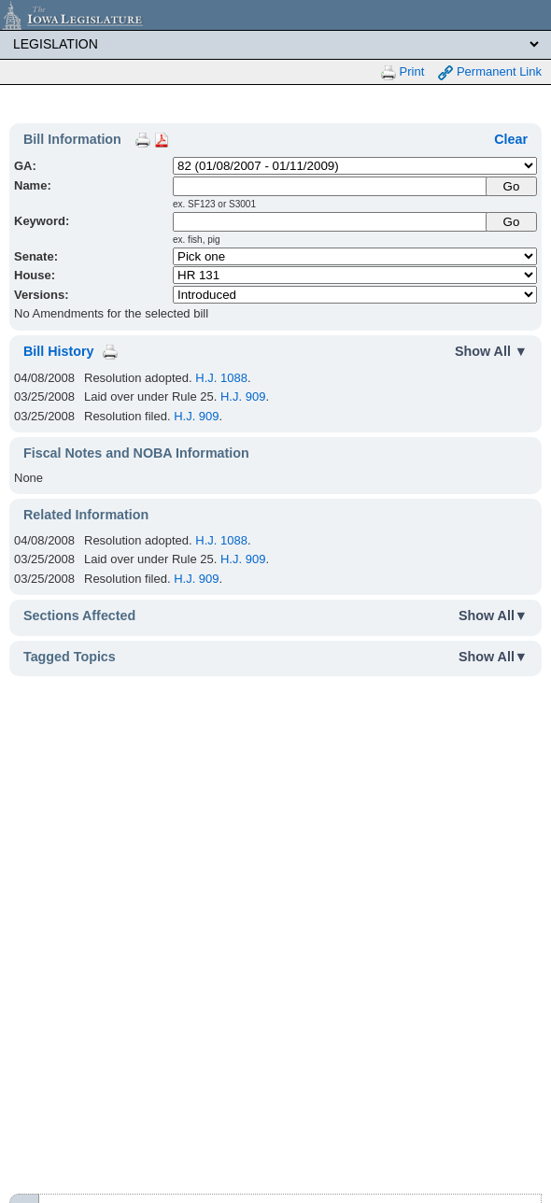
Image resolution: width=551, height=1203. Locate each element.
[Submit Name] (511, 186)
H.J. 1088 (221, 378)
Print (402, 72)
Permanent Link (490, 72)
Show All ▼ (491, 351)
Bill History (58, 351)
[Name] (330, 186)
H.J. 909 (242, 396)
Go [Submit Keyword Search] (511, 222)
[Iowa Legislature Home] (275, 15)
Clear (511, 139)
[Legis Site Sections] (275, 44)
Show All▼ (493, 615)
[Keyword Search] (330, 222)
